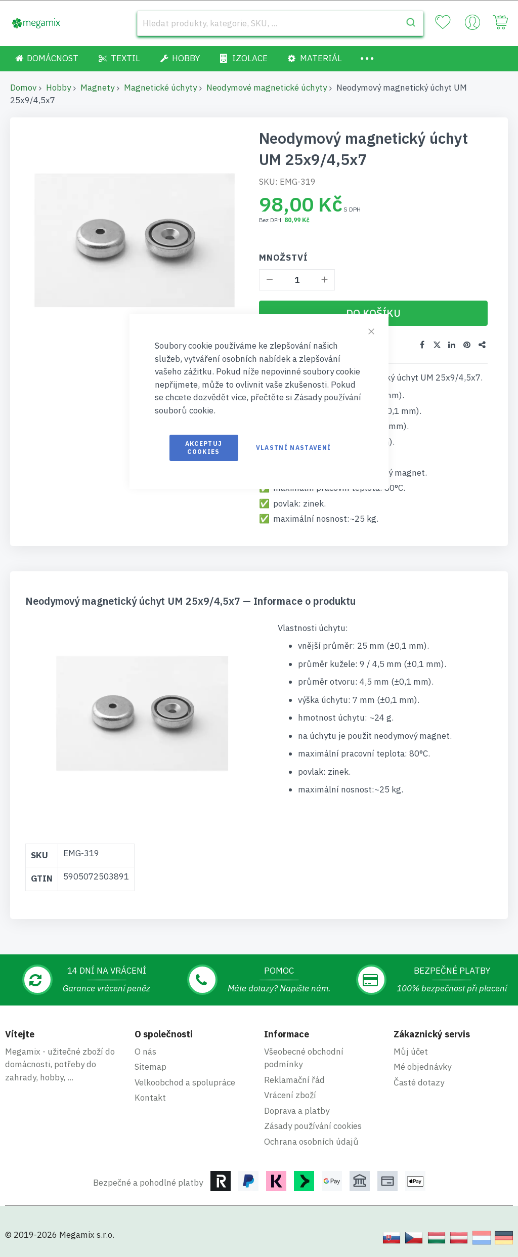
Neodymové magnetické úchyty (266, 87)
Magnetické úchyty (160, 87)
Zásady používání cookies (313, 1125)
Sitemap (150, 1066)
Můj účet (411, 1051)
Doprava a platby (296, 1110)
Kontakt (150, 1097)
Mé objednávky (422, 1066)
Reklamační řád (294, 1079)
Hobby (58, 87)
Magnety (97, 87)
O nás (145, 1051)
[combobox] (280, 23)
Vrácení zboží (290, 1094)
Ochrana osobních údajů (311, 1141)
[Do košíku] (373, 313)
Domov (23, 87)
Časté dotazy (419, 1081)
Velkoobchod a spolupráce (185, 1081)
